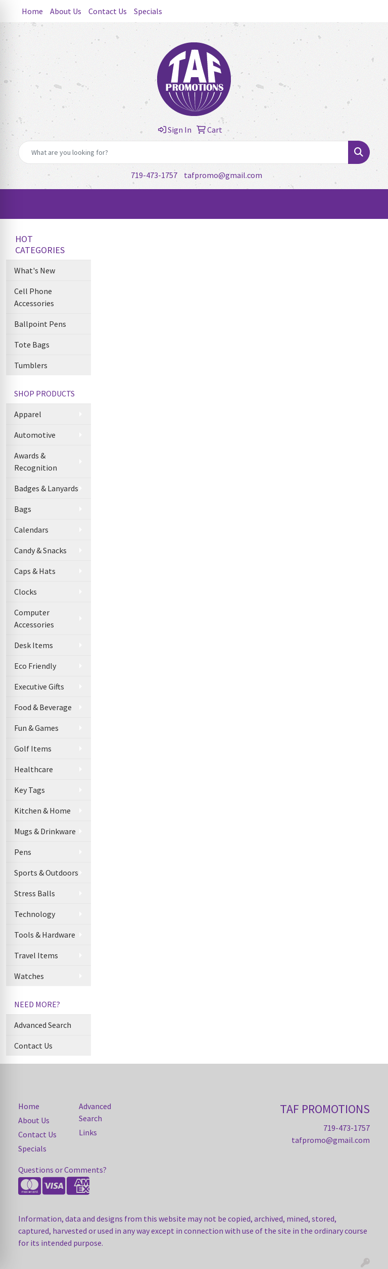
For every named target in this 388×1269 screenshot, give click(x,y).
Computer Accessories (34, 618)
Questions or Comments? (62, 1170)
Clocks (25, 592)
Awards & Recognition (35, 461)
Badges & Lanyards (46, 488)
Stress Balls (34, 893)
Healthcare (33, 769)
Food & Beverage (43, 707)
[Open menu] (368, 204)
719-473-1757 (154, 175)
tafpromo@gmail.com (223, 175)
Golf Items (33, 748)
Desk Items (33, 645)
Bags (22, 509)
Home (32, 11)
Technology (34, 914)
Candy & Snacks (40, 550)
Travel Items (36, 955)
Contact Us (107, 11)
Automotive (35, 435)
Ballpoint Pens (40, 324)
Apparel (27, 414)
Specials (148, 11)
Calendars (31, 530)
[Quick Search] (183, 152)
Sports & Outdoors (46, 873)
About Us (65, 11)
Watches (29, 976)
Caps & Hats (35, 571)
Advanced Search (42, 1025)
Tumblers (30, 365)
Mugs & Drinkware (45, 831)
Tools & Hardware (44, 935)
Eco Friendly (35, 666)
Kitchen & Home (42, 810)
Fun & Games (36, 728)
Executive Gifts (39, 686)
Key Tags (29, 790)
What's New (34, 270)
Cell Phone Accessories (34, 297)
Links (88, 1132)
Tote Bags (32, 344)
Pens (22, 852)
